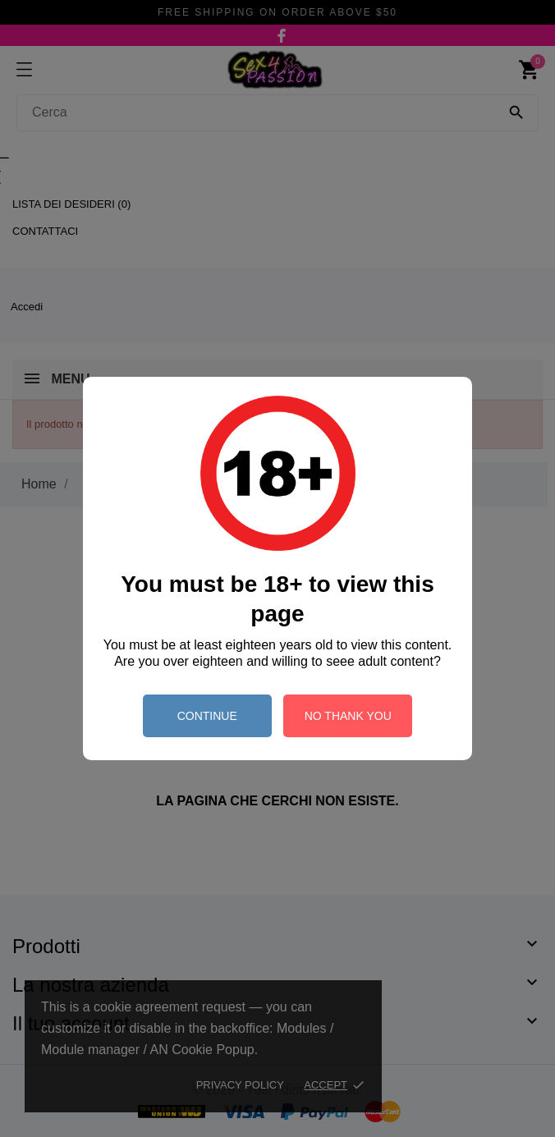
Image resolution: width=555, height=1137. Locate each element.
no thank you (348, 715)
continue (207, 715)
